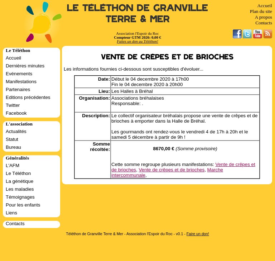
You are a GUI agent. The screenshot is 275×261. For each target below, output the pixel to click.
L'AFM (12, 165)
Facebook (16, 113)
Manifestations (21, 81)
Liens (11, 212)
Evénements (19, 73)
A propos (263, 17)
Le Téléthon (18, 173)
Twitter (13, 105)
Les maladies (20, 189)
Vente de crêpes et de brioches (171, 169)
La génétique (19, 181)
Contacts (263, 22)
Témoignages (20, 197)
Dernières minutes (25, 65)
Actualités (16, 131)
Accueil (264, 5)
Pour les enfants (23, 205)
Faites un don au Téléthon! (137, 41)
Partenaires (18, 89)
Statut (12, 139)
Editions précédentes (28, 97)
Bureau (13, 147)
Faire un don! (198, 234)
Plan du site (261, 11)
